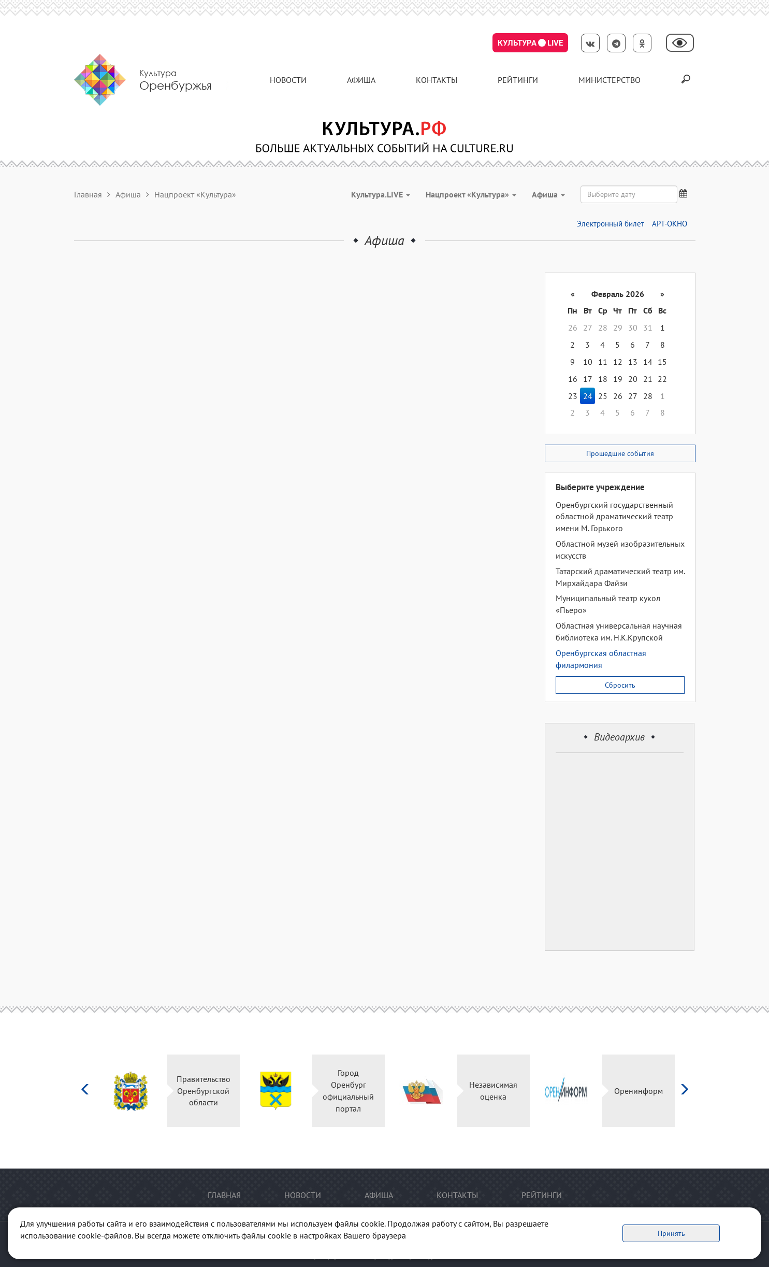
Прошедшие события (620, 453)
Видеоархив (619, 737)
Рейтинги (518, 80)
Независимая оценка (493, 1090)
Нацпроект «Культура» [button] (471, 194)
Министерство (609, 80)
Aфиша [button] (548, 194)
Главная (88, 194)
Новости (288, 80)
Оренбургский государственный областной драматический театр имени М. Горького (614, 517)
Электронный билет (610, 223)
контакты (436, 80)
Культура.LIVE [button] (380, 194)
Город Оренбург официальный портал (348, 1090)
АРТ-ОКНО (669, 223)
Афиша (361, 80)
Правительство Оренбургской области (203, 1091)
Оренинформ (638, 1091)
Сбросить (620, 685)
